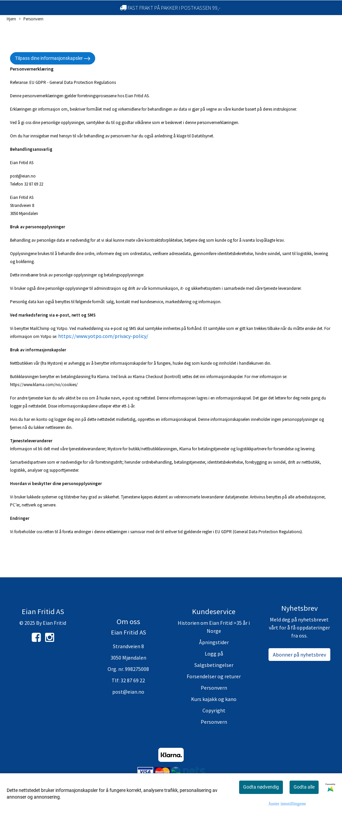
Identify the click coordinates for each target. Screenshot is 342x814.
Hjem (11, 18)
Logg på (214, 653)
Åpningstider (214, 642)
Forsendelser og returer (214, 676)
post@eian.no (128, 691)
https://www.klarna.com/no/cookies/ (44, 384)
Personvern (31, 19)
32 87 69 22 (133, 680)
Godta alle (304, 787)
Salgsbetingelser (213, 665)
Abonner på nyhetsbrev (299, 654)
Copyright (213, 710)
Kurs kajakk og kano (213, 699)
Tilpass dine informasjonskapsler (52, 58)
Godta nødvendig (261, 787)
